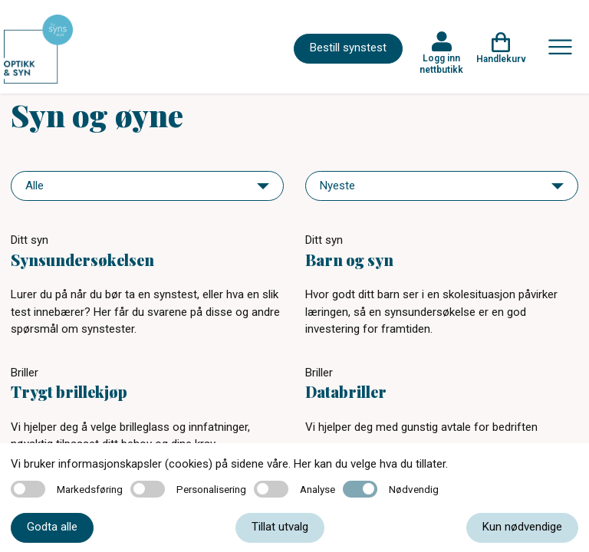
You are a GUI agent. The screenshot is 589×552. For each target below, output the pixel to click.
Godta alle (52, 527)
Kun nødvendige (522, 527)
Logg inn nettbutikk (441, 63)
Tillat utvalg (280, 527)
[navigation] (147, 186)
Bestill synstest (348, 47)
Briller (24, 373)
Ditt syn (29, 240)
